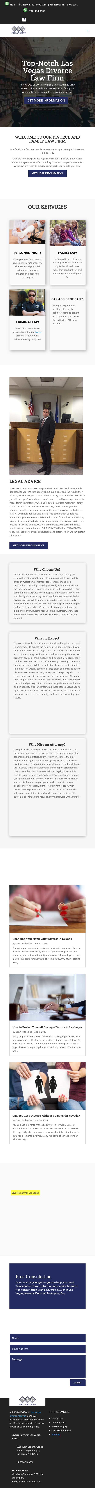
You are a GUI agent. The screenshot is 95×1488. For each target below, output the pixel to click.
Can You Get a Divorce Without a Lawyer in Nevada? (46, 1115)
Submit (78, 1382)
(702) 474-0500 (37, 11)
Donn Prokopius (24, 943)
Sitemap (56, 1434)
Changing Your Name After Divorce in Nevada (42, 939)
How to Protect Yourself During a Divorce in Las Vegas (47, 1027)
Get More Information (46, 100)
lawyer (38, 331)
